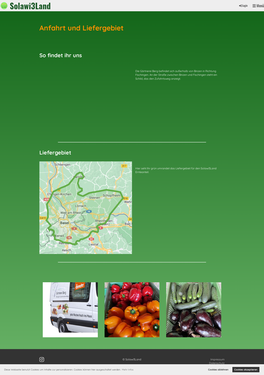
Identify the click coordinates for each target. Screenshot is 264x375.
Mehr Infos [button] (128, 369)
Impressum (217, 359)
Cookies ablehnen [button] (218, 369)
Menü (258, 5)
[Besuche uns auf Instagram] (41, 359)
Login (243, 6)
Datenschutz (217, 363)
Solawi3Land (30, 5)
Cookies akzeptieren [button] (245, 369)
